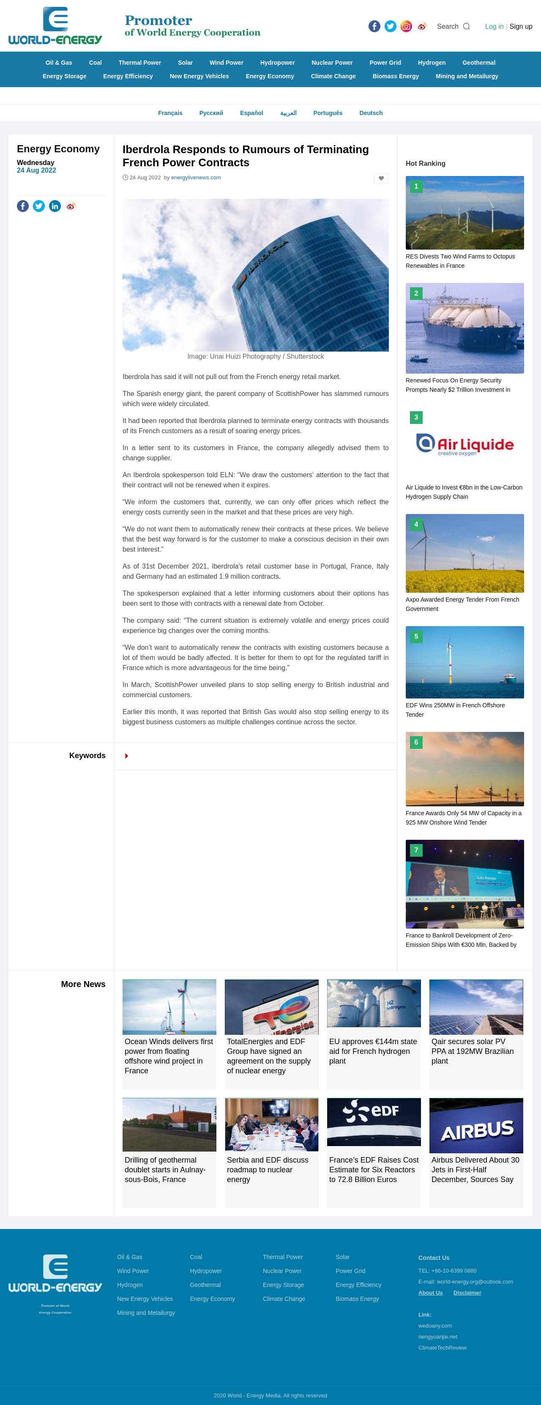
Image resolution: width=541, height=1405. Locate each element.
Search (448, 26)
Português (327, 113)
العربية (288, 113)
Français (170, 113)
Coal (95, 62)
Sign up (521, 26)
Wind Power (226, 62)
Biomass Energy (396, 76)
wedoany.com (435, 1326)
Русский (211, 113)
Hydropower (277, 62)
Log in (494, 26)
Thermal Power (140, 62)
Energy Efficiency (128, 76)
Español (251, 113)
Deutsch (371, 113)
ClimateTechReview (442, 1348)
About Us (430, 1293)
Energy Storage (64, 76)
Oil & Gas (59, 62)
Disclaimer (467, 1293)
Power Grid (386, 62)
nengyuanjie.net (437, 1337)
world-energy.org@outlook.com (475, 1282)
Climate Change (333, 76)
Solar (185, 62)
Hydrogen (431, 62)
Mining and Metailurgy (467, 76)
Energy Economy (270, 76)
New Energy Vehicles (199, 76)
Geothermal (478, 62)
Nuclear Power (332, 62)
